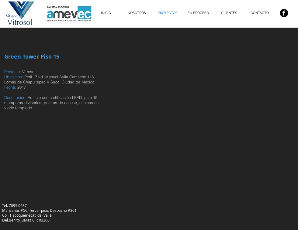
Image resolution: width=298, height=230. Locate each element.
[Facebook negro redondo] (284, 13)
